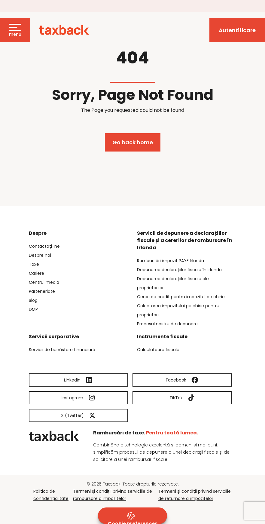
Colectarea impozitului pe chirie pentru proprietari (178, 310)
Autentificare (237, 30)
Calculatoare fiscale (158, 350)
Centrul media (44, 282)
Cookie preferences (132, 518)
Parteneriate (42, 291)
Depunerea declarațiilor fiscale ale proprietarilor (173, 283)
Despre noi (40, 255)
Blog (33, 300)
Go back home (132, 142)
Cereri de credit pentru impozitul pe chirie (181, 297)
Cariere (36, 273)
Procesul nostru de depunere (167, 324)
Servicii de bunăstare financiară (62, 350)
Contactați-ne (44, 246)
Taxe (34, 264)
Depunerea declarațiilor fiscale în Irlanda (179, 270)
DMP (33, 309)
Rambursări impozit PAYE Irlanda (170, 261)
